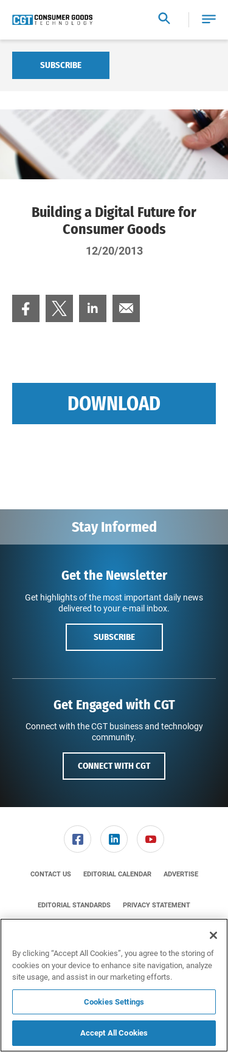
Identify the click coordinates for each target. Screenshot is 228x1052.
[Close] (213, 935)
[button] (208, 19)
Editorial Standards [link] (74, 905)
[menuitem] (26, 308)
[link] (26, 308)
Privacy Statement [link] (156, 905)
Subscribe (60, 65)
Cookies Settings (114, 1001)
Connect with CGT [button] (114, 765)
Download (114, 403)
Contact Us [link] (50, 874)
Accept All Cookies (114, 1032)
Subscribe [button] (114, 636)
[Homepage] (52, 20)
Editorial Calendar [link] (117, 874)
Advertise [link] (181, 874)
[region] (114, 985)
